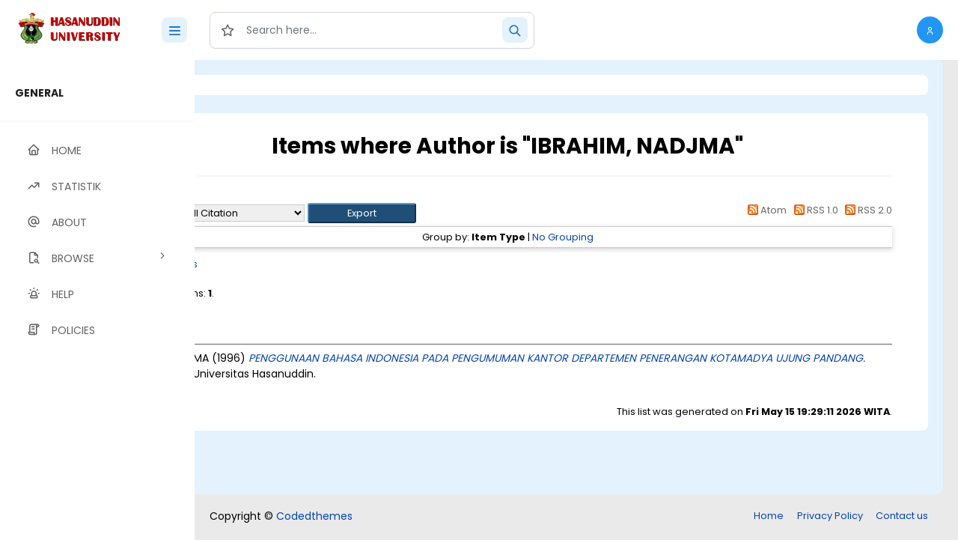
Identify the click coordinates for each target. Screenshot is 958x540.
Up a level (275, 195)
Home (769, 515)
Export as (267, 213)
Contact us (902, 515)
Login (258, 85)
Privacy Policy (830, 515)
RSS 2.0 (866, 210)
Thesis (305, 264)
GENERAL (39, 92)
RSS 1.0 (813, 210)
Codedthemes (314, 516)
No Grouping (624, 237)
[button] (930, 29)
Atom (765, 210)
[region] (97, 300)
